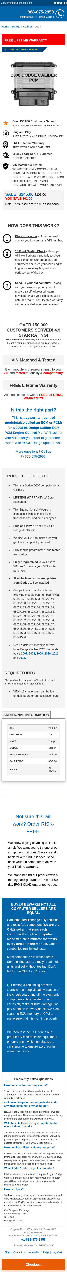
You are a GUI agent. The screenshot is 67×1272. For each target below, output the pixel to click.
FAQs (46, 1252)
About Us (34, 1252)
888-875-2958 (41, 11)
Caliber (27, 26)
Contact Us (19, 1252)
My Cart (57, 1252)
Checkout (33, 1265)
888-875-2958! (35, 456)
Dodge (16, 26)
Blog (7, 1252)
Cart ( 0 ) (60, 2)
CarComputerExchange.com (16, 2)
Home (5, 26)
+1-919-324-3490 (44, 16)
